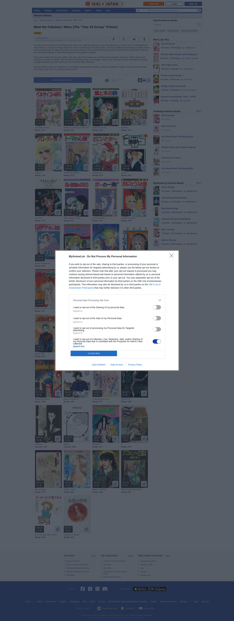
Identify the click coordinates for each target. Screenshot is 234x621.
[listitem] (117, 300)
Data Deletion (99, 364)
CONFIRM (94, 353)
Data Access (117, 364)
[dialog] (117, 310)
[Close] (172, 257)
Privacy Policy (135, 364)
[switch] (157, 307)
